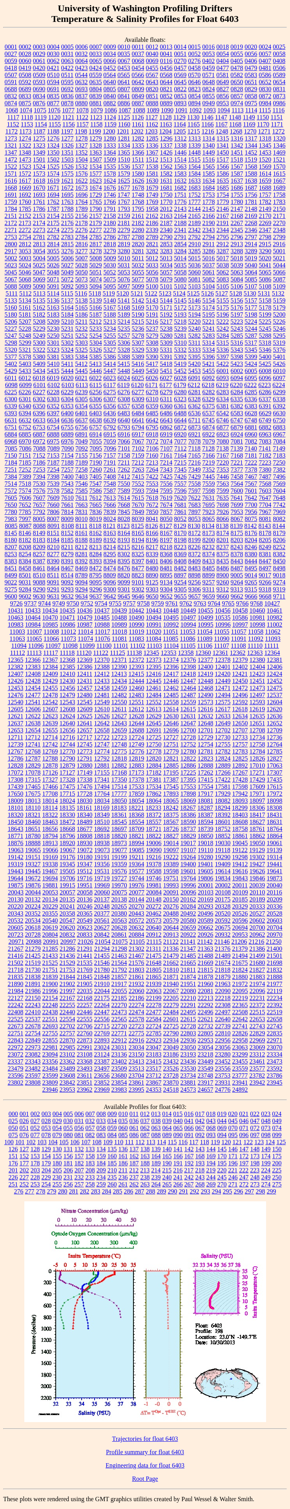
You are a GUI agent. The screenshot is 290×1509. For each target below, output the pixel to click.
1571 (11, 173)
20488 (171, 913)
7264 (152, 469)
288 (150, 1191)
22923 (154, 1040)
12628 (136, 716)
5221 (208, 321)
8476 (124, 568)
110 (118, 1142)
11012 (68, 631)
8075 (251, 519)
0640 (110, 82)
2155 (67, 216)
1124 (110, 117)
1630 (152, 180)
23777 (240, 1075)
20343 (16, 913)
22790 (171, 1033)
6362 (194, 406)
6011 (11, 378)
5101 (166, 286)
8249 (265, 547)
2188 (180, 223)
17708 (50, 793)
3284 (180, 251)
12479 (67, 695)
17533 (136, 786)
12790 (67, 758)
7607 (39, 497)
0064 (81, 61)
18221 (136, 807)
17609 (257, 786)
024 (276, 1114)
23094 (50, 1054)
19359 (119, 864)
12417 (171, 674)
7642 (250, 497)
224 (265, 1170)
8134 (208, 526)
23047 (154, 1047)
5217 (166, 321)
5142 (138, 300)
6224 (278, 385)
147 (244, 1149)
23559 (240, 1068)
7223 (265, 462)
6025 (137, 378)
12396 (171, 666)
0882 (110, 103)
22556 (102, 1019)
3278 (95, 251)
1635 (223, 180)
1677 (124, 187)
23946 (50, 1089)
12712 (32, 737)
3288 (237, 251)
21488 (205, 955)
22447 (102, 1012)
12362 (238, 652)
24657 (205, 1089)
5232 (81, 328)
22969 (257, 1040)
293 (205, 1191)
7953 (237, 511)
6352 (53, 406)
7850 (152, 511)
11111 (271, 645)
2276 (81, 230)
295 (227, 1191)
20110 (257, 892)
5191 (152, 314)
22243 (33, 1005)
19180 (85, 857)
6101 (39, 385)
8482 (180, 568)
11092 (255, 638)
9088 (39, 582)
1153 (27, 124)
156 (68, 1156)
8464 (53, 568)
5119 (108, 293)
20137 (102, 899)
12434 (119, 681)
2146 (223, 209)
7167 (223, 455)
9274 (279, 582)
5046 (25, 272)
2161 (138, 216)
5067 (11, 279)
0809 (138, 89)
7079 (208, 441)
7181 (251, 455)
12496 (240, 695)
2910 (194, 244)
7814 (67, 511)
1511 (138, 159)
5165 (81, 307)
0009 (110, 46)
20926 (205, 934)
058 (101, 1128)
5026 (53, 265)
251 (13, 1184)
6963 (265, 434)
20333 (257, 906)
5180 (11, 314)
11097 (52, 645)
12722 (101, 737)
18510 (102, 822)
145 (222, 1149)
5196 (223, 314)
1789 (81, 209)
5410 (53, 364)
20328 (223, 906)
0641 (124, 82)
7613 (109, 497)
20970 (275, 934)
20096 (188, 892)
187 (134, 1163)
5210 (67, 321)
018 (210, 1114)
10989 (119, 624)
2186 (152, 223)
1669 (25, 187)
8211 (67, 547)
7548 (110, 483)
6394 (25, 413)
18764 (275, 829)
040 (178, 1121)
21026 (85, 941)
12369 (85, 659)
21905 (85, 984)
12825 (240, 758)
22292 (205, 1005)
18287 (205, 807)
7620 (180, 497)
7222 (250, 462)
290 (172, 1191)
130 (57, 1149)
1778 (208, 201)
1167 (221, 124)
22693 (50, 1026)
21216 (256, 941)
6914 (95, 434)
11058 (255, 631)
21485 (188, 955)
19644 (16, 878)
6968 (11, 441)
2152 (25, 216)
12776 (136, 751)
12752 (188, 744)
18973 (119, 843)
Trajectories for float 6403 (145, 1438)
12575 (223, 702)
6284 (237, 392)
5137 (67, 300)
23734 (188, 1075)
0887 (138, 103)
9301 (124, 589)
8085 (11, 526)
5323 (53, 349)
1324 (53, 145)
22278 (154, 1005)
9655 (180, 596)
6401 (81, 413)
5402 (11, 364)
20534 (33, 920)
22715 (102, 1026)
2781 (39, 237)
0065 (95, 61)
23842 (67, 1082)
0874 (11, 103)
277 (30, 1191)
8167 (166, 533)
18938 (102, 843)
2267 (237, 223)
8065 (208, 519)
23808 (33, 1082)
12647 (188, 723)
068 (211, 1128)
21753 (67, 969)
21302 (136, 948)
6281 (194, 392)
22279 (171, 1005)
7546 (81, 483)
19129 (257, 850)
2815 (67, 244)
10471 (67, 617)
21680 (257, 962)
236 (123, 1177)
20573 (154, 920)
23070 (275, 1047)
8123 (123, 526)
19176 (67, 857)
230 (57, 1177)
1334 (124, 145)
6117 (110, 385)
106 (75, 1142)
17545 (171, 786)
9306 (194, 589)
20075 (119, 892)
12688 (136, 730)
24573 (188, 1089)
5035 (180, 265)
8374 (208, 554)
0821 (166, 89)
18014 (50, 800)
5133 (11, 300)
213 (145, 1170)
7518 (25, 483)
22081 (205, 991)
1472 (11, 159)
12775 (119, 751)
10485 (102, 617)
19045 (240, 843)
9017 (265, 575)
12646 (171, 723)
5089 (25, 286)
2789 (152, 237)
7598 (208, 490)
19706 (67, 878)
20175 (223, 899)
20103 (205, 892)
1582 (166, 173)
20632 (136, 927)
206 (68, 1170)
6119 (123, 385)
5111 (11, 293)
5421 (208, 364)
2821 (152, 244)
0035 (124, 53)
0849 (138, 96)
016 (188, 1114)
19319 (16, 864)
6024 (123, 378)
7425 (166, 476)
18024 (67, 800)
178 (35, 1163)
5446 (95, 371)
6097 (279, 378)
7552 (138, 483)
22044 (102, 991)
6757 (95, 427)
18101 (16, 807)
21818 (222, 969)
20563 (119, 920)
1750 (166, 194)
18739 (205, 829)
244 (211, 1177)
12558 (171, 702)
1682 (180, 187)
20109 (240, 892)
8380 (251, 554)
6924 (237, 434)
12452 (275, 681)
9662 (237, 596)
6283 (223, 392)
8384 (25, 561)
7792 (39, 511)
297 (249, 1191)
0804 (95, 89)
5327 (110, 349)
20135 (67, 899)
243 (200, 1177)
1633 (194, 180)
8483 (194, 568)
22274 (136, 1005)
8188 (81, 540)
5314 (208, 342)
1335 (138, 145)
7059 (110, 441)
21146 (222, 941)
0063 (67, 61)
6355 (95, 406)
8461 (39, 568)
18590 (188, 822)
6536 (194, 413)
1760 (25, 201)
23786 (274, 1075)
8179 (279, 533)
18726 (171, 829)
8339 (152, 554)
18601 (223, 822)
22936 (188, 1040)
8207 (11, 547)
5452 (180, 371)
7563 (223, 483)
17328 (67, 779)
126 (13, 1149)
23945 (275, 1082)
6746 (222, 420)
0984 (265, 103)
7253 (39, 469)
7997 (25, 519)
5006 (67, 258)
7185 (25, 462)
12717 (84, 737)
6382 (237, 406)
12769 (50, 751)
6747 (236, 420)
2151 (11, 216)
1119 (41, 117)
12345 (151, 652)
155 (57, 1156)
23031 (119, 1047)
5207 (25, 321)
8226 (194, 547)
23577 (257, 1068)
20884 (136, 934)
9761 (172, 603)
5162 (39, 307)
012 (145, 1114)
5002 (11, 258)
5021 (279, 258)
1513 (166, 159)
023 (265, 1114)
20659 (188, 927)
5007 (81, 258)
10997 (240, 624)
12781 (205, 751)
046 (244, 1121)
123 (259, 1142)
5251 (67, 335)
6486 (166, 413)
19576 (119, 871)
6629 (265, 413)
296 (238, 1191)
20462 (154, 913)
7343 (166, 469)
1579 (124, 173)
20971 (16, 941)
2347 (265, 230)
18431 (275, 814)
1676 (110, 187)
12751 (171, 744)
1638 (251, 180)
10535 (223, 617)
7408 (110, 476)
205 (57, 1170)
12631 (188, 716)
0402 (208, 61)
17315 (33, 779)
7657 (39, 504)
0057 (265, 53)
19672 (33, 878)
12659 (119, 730)
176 (13, 1163)
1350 (53, 152)
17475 (67, 786)
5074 (95, 279)
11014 (85, 631)
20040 (274, 885)
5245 (265, 328)
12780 (188, 751)
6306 (95, 399)
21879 (223, 977)
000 (13, 1114)
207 (79, 1170)
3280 (124, 251)
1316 (237, 138)
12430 (67, 681)
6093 (222, 378)
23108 (85, 1054)
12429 (50, 681)
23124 (102, 1054)
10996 (223, 624)
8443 (237, 561)
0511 (67, 75)
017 (199, 1114)
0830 (265, 89)
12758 (257, 744)
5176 (237, 307)
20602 (257, 920)
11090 (221, 638)
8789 (81, 575)
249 (266, 1177)
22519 (275, 1012)
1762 (53, 201)
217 (188, 1170)
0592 (25, 82)
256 (68, 1184)
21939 (154, 984)
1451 (237, 152)
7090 (67, 448)
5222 (222, 321)
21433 (50, 955)
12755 (223, 744)
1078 (82, 110)
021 (243, 1114)
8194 (138, 540)
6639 (110, 420)
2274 (53, 230)
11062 (272, 631)
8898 (194, 575)
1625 (124, 180)
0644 (166, 82)
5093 (81, 286)
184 (101, 1163)
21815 (205, 969)
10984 (33, 624)
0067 (124, 61)
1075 (40, 110)
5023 (11, 265)
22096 (257, 991)
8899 (208, 575)
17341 (102, 779)
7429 (194, 476)
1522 (11, 166)
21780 (102, 969)
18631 (275, 822)
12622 (33, 716)
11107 (221, 645)
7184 (11, 462)
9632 (67, 596)
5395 (194, 356)
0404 (222, 61)
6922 (208, 434)
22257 (85, 1005)
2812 (25, 244)
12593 (257, 702)
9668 (265, 596)
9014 (250, 575)
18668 (67, 829)
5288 (265, 335)
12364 (272, 652)
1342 (237, 145)
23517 (154, 1068)
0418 (11, 68)
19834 (223, 878)
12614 (171, 709)
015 (177, 1114)
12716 (67, 737)
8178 (265, 533)
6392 (279, 406)
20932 (223, 934)
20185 (240, 899)
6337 (265, 399)
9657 (194, 596)
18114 (50, 807)
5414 (109, 364)
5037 (208, 265)
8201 (223, 540)
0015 (194, 46)
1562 (166, 166)
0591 (11, 82)
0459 (208, 68)
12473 (257, 688)
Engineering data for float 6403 (145, 1465)
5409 (39, 364)
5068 (25, 279)
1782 (265, 201)
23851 (85, 1082)
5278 (138, 335)
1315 (223, 138)
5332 (180, 349)
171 (233, 1156)
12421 (240, 674)
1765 (95, 201)
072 (255, 1128)
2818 (110, 244)
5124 (179, 293)
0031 (67, 53)
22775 (136, 1033)
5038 (223, 265)
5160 (11, 307)
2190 (208, 223)
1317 (251, 138)
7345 (180, 469)
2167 (223, 216)
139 (156, 1149)
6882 (265, 427)
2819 (124, 244)
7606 (25, 497)
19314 (274, 857)
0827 (223, 89)
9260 (223, 582)
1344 (251, 145)
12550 (119, 702)
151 (13, 1156)
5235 (124, 328)
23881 (188, 1082)
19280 (205, 857)
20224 (33, 906)
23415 (154, 1061)
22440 (67, 1012)
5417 (152, 364)
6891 (81, 434)
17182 (154, 772)
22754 (33, 1033)
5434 (39, 371)
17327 (50, 779)
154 (46, 1156)
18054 (136, 800)
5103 (194, 286)
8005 (39, 519)
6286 (265, 392)
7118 (194, 448)
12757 (240, 744)
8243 (236, 547)
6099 (25, 385)
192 (189, 1163)
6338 (279, 399)
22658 (275, 1019)
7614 (123, 497)
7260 (95, 469)
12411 (84, 674)
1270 (250, 131)
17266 (223, 772)
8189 (95, 540)
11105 (188, 645)
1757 (265, 194)
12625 (85, 716)
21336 (171, 948)
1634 (208, 180)
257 (79, 1184)
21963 (223, 984)
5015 (194, 258)
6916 (124, 434)
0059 (11, 61)
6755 (67, 427)
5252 (81, 335)
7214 (166, 462)
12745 (85, 744)
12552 (154, 702)
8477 (138, 568)
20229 (50, 906)
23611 (84, 1075)
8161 (81, 533)
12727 (171, 737)
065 (178, 1128)
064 (167, 1128)
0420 (39, 68)
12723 (119, 737)
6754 (53, 427)
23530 (188, 1068)
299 (271, 1191)
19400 (188, 864)
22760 (85, 1033)
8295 (110, 554)
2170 (265, 216)
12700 (188, 730)
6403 (95, 413)
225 (276, 1170)
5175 (223, 307)
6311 (166, 399)
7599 (223, 490)
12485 (171, 695)
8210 (53, 547)
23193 (188, 1054)
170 (222, 1156)
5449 (138, 371)
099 (277, 1135)
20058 (85, 892)
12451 (257, 681)
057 (90, 1128)
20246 (85, 906)
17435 (275, 779)
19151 (33, 857)
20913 (171, 934)
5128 (236, 293)
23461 (257, 1061)
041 (189, 1121)
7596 (180, 490)
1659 (265, 180)
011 (134, 1114)
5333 (194, 349)
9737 (30, 603)
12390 (119, 666)
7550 (124, 483)
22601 (171, 1019)
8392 (81, 561)
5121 (137, 293)
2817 (95, 244)
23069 (257, 1047)
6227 (39, 392)
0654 (279, 82)
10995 (205, 624)
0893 (180, 103)
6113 (82, 385)
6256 (95, 392)
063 (156, 1128)
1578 (110, 173)
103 (42, 1142)
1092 (195, 110)
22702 (67, 1026)
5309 (166, 342)
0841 (124, 96)
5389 (138, 356)
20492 (188, 913)
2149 (265, 209)
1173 (25, 131)
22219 (240, 998)
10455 (205, 610)
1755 (237, 194)
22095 (240, 991)
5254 (95, 335)
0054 (223, 53)
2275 (67, 230)
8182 (25, 540)
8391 (67, 561)
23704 (136, 1075)
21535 (85, 962)
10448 (171, 610)
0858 (251, 96)
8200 (208, 540)
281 (73, 1191)
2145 (208, 209)
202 (24, 1170)
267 (189, 1184)
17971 (257, 793)
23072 (16, 1054)
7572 (11, 490)
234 (101, 1177)
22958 (240, 1040)
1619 (53, 180)
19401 (205, 864)
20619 (50, 927)
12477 (33, 695)
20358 (67, 913)
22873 (85, 1040)
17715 (67, 793)
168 (200, 1156)
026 (24, 1121)
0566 (137, 75)
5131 (264, 293)
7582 (67, 490)
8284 (95, 554)
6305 (81, 399)
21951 (188, 984)
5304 (95, 342)
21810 (171, 969)
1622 (81, 180)
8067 (237, 519)
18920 (67, 843)
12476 (16, 695)
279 (52, 1191)
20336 (275, 906)
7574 (25, 490)
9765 (228, 603)
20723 (16, 934)
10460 (257, 610)
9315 (250, 589)
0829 (251, 89)
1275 (39, 138)
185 (112, 1163)
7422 (152, 476)
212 (134, 1170)
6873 (194, 427)
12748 (119, 744)
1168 (235, 124)
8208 (25, 547)
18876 (16, 843)
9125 (152, 582)
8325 (138, 554)
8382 (279, 554)
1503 (67, 159)
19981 (154, 885)
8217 (152, 547)
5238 (166, 328)
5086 (265, 279)
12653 (16, 730)
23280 (223, 1054)
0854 (194, 96)
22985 (67, 1047)
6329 (208, 399)
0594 (53, 82)
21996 (50, 991)
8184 (53, 540)
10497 (188, 617)
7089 (53, 448)
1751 (180, 194)
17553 (188, 786)
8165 (138, 533)
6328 (194, 399)
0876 (39, 103)
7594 (152, 490)
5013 (166, 258)
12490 (205, 695)
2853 (166, 244)
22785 (154, 1033)
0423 (81, 68)
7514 (11, 483)
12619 (257, 709)
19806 (205, 878)
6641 (138, 420)
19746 (154, 878)
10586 (240, 617)
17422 (223, 779)
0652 (265, 82)
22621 (205, 1019)
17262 (205, 772)
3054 (39, 251)
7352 (208, 469)
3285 (194, 251)
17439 (16, 786)
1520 (265, 159)
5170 (152, 307)
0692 (67, 89)
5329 (138, 349)
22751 (16, 1033)
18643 (16, 829)
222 (243, 1170)
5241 (208, 328)
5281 (180, 335)
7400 (67, 476)
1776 (180, 201)
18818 (102, 836)
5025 (39, 265)
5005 (53, 258)
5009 (110, 258)
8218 (166, 547)
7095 (95, 448)
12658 (102, 730)
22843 (16, 1040)
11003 (17, 631)
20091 (171, 892)
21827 (257, 969)
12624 (67, 716)
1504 (81, 159)
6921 (194, 434)
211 (123, 1170)
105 (64, 1142)
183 (90, 1163)
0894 (194, 103)
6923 (223, 434)
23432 (171, 1061)
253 (35, 1184)
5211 (81, 321)
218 (199, 1170)
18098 (275, 800)
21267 (16, 948)
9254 (180, 582)
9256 (194, 582)
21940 (171, 984)
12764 (275, 744)
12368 (67, 659)
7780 (11, 511)
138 (145, 1149)
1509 (110, 159)
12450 (240, 681)
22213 (205, 998)
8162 (95, 533)
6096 (265, 378)
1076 (54, 110)
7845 (124, 511)
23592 (275, 1068)
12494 (223, 695)
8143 (265, 526)
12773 (85, 751)
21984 (16, 991)
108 (97, 1142)
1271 (264, 131)
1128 (165, 117)
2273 (39, 230)
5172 (180, 307)
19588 (154, 871)
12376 (188, 659)
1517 (222, 159)
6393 (11, 413)
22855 (50, 1040)
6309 (138, 399)
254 (46, 1184)
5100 (152, 286)
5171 (166, 307)
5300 (39, 342)
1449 (208, 152)
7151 (25, 455)
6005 (251, 371)
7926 (223, 511)
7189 (81, 462)
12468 (205, 688)
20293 (205, 906)
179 (46, 1163)
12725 (153, 737)
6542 (223, 413)
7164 (180, 455)
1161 (138, 124)
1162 (152, 124)
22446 (85, 1012)
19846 (257, 878)
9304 (166, 589)
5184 (67, 314)
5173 (194, 307)
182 (79, 1163)
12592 (240, 702)
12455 (50, 688)
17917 (205, 793)
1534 (95, 166)
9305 (180, 589)
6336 (250, 399)
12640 (67, 723)
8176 (251, 533)
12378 (223, 659)
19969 (102, 885)
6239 (81, 392)
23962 (85, 1089)
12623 (50, 716)
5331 (166, 349)
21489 (223, 955)
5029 (95, 265)
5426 (279, 364)
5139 (95, 300)
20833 (85, 934)
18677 (85, 829)
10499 (205, 617)
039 (167, 1121)
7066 (124, 441)
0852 (166, 96)
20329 (240, 906)
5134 (25, 300)
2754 (25, 237)
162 (134, 1156)
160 (112, 1156)
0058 (279, 53)
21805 (154, 969)
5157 (251, 300)
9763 (200, 603)
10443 (154, 610)
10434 (50, 610)
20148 (154, 899)
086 (134, 1135)
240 (167, 1177)
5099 (138, 286)
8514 (67, 575)
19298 (240, 857)
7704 (265, 504)
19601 (188, 871)
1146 (207, 117)
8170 (180, 533)
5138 (81, 300)
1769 (152, 201)
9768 (256, 603)
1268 (236, 131)
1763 (67, 201)
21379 (240, 948)
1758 (279, 194)
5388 (124, 356)
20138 (119, 899)
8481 (166, 568)
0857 (237, 96)
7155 (81, 455)
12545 (85, 702)
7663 (81, 504)
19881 (50, 885)
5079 (166, 279)
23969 (102, 1089)
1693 (39, 194)
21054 (103, 941)
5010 (124, 258)
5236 (138, 328)
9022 (11, 582)
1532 (81, 166)
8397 (138, 561)
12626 (102, 716)
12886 (188, 765)
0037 (138, 53)
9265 (251, 582)
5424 (250, 364)
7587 (110, 490)
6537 (208, 413)
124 (270, 1142)
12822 (188, 758)
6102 (53, 385)
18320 (16, 814)
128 (35, 1149)
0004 (53, 46)
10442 (136, 610)
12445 (154, 681)
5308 (152, 342)
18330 (67, 814)
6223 (264, 385)
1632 (180, 180)
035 (123, 1121)
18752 (223, 829)
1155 (55, 124)
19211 (136, 857)
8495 (251, 568)
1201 (123, 131)
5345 (251, 349)
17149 (85, 772)
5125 (193, 293)
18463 (50, 822)
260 (112, 1184)
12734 (257, 737)
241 (178, 1177)
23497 (102, 1068)
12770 (67, 751)
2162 (152, 216)
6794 (138, 427)
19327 (33, 864)
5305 (110, 342)
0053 (208, 53)
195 (222, 1163)
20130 (16, 899)
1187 (39, 131)
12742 (50, 744)
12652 (275, 723)
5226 (279, 321)
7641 (236, 497)
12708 (257, 730)
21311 (153, 948)
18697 (119, 829)
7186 (39, 462)
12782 (223, 751)
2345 (237, 230)
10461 (275, 610)
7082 (251, 441)
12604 (275, 702)
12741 (33, 744)
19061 (275, 843)
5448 (124, 371)
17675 (33, 793)
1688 (265, 187)
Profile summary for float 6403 (145, 1452)
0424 (95, 68)
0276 (194, 61)
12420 (222, 674)
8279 (67, 554)
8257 (39, 554)
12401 (223, 666)
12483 (136, 695)
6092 (208, 378)
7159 (138, 455)
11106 (204, 645)
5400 (265, 356)
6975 (53, 441)
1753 (208, 194)
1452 (251, 152)
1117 (13, 117)
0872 (265, 96)
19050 (257, 843)
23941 (240, 1082)
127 (24, 1149)
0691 (53, 89)
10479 (85, 617)
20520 (223, 913)
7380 (265, 469)
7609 (53, 497)
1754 (223, 194)
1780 (237, 201)
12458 (102, 688)
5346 (265, 349)
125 (281, 1142)
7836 (95, 511)
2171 (279, 216)
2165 (194, 216)
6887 (39, 434)
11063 (17, 638)
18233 (153, 807)
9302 (138, 589)
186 (123, 1163)
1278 (81, 138)
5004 (39, 258)
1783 (279, 201)
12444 (136, 681)
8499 (11, 575)
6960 (251, 434)
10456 (223, 610)
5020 (265, 258)
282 (84, 1191)
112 (139, 1142)
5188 (110, 314)
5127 (221, 293)
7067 (138, 441)
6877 (223, 427)
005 (68, 1114)
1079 (96, 110)
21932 (136, 984)
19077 (119, 850)
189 (156, 1163)
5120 (123, 293)
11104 (171, 645)
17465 (33, 786)
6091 (194, 378)
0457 (180, 68)
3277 (81, 251)
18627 (257, 822)
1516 (208, 159)
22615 (188, 1019)
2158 (110, 216)
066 (189, 1128)
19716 (85, 878)
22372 (257, 1005)
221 (232, 1170)
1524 (39, 166)
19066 (50, 850)
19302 (257, 857)
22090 (223, 991)
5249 (39, 335)
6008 (265, 371)
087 (145, 1135)
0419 (25, 68)
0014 (180, 46)
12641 (85, 723)
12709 (275, 730)
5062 (223, 272)
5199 (265, 314)
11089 (204, 638)
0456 (166, 68)
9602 (25, 596)
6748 (250, 420)
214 (156, 1170)
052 (35, 1128)
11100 (103, 645)
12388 (102, 666)
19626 (257, 871)
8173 (208, 533)
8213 (95, 547)
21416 (16, 955)
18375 (171, 814)
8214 (109, 547)
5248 (25, 335)
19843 (240, 878)
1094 (223, 110)
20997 (68, 941)
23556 (223, 1068)
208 (90, 1170)
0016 (208, 46)
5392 (180, 356)
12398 (188, 666)
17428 (240, 779)
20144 (136, 899)
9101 (138, 582)
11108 (238, 645)
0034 (110, 53)
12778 (154, 751)
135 (112, 1149)
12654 (33, 730)
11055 (221, 631)
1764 (81, 201)
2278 (110, 230)
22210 (188, 998)
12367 (50, 659)
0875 (25, 103)
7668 (124, 504)
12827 (275, 758)
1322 (25, 145)
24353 (154, 1089)
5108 (265, 286)
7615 (137, 497)
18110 (32, 807)
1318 (265, 138)
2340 (166, 230)
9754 (101, 603)
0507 (11, 75)
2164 (180, 216)
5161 (25, 307)
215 (166, 1170)
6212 (194, 385)
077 (35, 1135)
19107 (188, 850)
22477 (154, 1012)
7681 (180, 504)
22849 (33, 1040)
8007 (53, 519)
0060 (25, 61)
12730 (222, 737)
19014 (171, 843)
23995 (136, 1089)
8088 (39, 526)
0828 (237, 89)
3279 (110, 251)
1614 (265, 173)
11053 (187, 631)
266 (178, 1184)
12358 (186, 652)
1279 (95, 138)
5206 (11, 321)
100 (9, 1142)
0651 (251, 82)
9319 (279, 589)
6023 (109, 378)
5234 (110, 328)
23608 (67, 1075)
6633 (39, 420)
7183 (279, 455)
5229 (39, 328)
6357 (124, 406)
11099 (87, 645)
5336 (223, 349)
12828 (16, 765)
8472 (95, 568)
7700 (251, 504)
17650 (16, 793)
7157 (110, 455)
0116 (166, 61)
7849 (138, 511)
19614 (223, 871)
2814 (53, 244)
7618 (152, 497)
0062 (53, 61)
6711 (194, 420)
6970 (25, 441)
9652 (166, 596)
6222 (250, 385)
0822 (180, 89)
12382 (16, 666)
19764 (188, 878)
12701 (205, 730)
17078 (33, 772)
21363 (205, 948)
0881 (95, 103)
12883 (136, 765)
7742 (279, 504)
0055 (237, 53)
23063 (240, 1047)
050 (13, 1128)
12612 (136, 709)
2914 (250, 244)
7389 (25, 476)
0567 (152, 75)
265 (167, 1184)
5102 (180, 286)
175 (277, 1156)
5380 (39, 356)
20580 (188, 920)
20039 (257, 885)
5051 (95, 272)
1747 (124, 194)
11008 (51, 631)
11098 (70, 645)
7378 (251, 469)
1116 (278, 110)
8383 (11, 561)
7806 (53, 511)
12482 (119, 695)
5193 (180, 314)
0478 (237, 68)
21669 (205, 962)
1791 (110, 209)
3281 (138, 251)
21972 (240, 984)
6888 (53, 434)
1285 (152, 138)
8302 (124, 554)
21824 (240, 969)
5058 (180, 272)
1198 (81, 131)
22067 (171, 991)
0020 (250, 46)
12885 (171, 765)
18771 (16, 836)
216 (177, 1170)
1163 (166, 124)
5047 (39, 272)
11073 (68, 638)
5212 (95, 321)
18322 (50, 814)
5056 (152, 272)
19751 (171, 878)
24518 (171, 1089)
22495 (188, 1012)
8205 (265, 540)
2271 (11, 230)
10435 (67, 610)
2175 (53, 223)
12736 (274, 737)
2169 (251, 216)
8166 (152, 533)
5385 (95, 356)
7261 (110, 469)
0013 (166, 46)
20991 (51, 941)
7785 (25, 511)
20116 (274, 892)
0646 (194, 82)
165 (167, 1156)
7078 (194, 441)
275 (277, 1184)
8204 (251, 540)
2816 (81, 244)
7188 (67, 462)
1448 (194, 152)
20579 (171, 920)
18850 (205, 836)
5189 (124, 314)
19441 (275, 864)
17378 (136, 779)
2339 (152, 230)
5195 (208, 314)
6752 (25, 427)
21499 (257, 955)
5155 (223, 300)
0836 (67, 96)
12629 (154, 716)
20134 (50, 899)
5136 (53, 300)
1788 (67, 209)
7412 (124, 476)
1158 (96, 124)
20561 (102, 920)
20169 (205, 899)
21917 (119, 984)
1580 (138, 173)
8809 (109, 575)
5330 (152, 349)
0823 (194, 89)
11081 (119, 638)
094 (222, 1135)
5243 (237, 328)
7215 (180, 462)
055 (68, 1128)
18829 (188, 836)
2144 (194, 209)
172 (244, 1156)
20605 (16, 927)
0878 (67, 103)
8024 (110, 519)
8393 (95, 561)
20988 (34, 941)
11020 (153, 631)
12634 (240, 716)
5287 (251, 335)
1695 (67, 194)
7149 (279, 448)
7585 (81, 490)
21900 (50, 984)
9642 (110, 596)
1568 (251, 166)
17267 (240, 772)
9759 (157, 603)
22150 (33, 998)
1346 (279, 145)
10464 (33, 617)
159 (101, 1156)
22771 (119, 1033)
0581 (222, 75)
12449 (223, 681)
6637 (81, 420)
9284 (25, 589)
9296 (95, 589)
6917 (138, 434)
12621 (16, 716)
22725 (171, 1026)
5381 (53, 356)
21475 (154, 955)
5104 (208, 286)
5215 (137, 321)
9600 (11, 596)
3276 (67, 251)
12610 (102, 709)
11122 (100, 652)
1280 (110, 138)
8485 (208, 568)
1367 (152, 152)
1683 (194, 187)
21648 (154, 962)
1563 (180, 166)
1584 (194, 173)
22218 (223, 998)
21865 (154, 977)
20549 (85, 920)
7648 (279, 497)
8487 (237, 568)
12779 (171, 751)
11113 (34, 652)
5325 (81, 349)
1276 (53, 138)
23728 (171, 1075)
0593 (39, 82)
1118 (27, 117)
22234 (275, 998)
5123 (165, 293)
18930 (85, 843)
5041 (265, 265)
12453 (16, 688)
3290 (265, 251)
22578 (136, 1019)
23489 (67, 1068)
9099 (124, 582)
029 (57, 1121)
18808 (85, 836)
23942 (257, 1082)
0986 (279, 103)
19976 (136, 885)
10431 (16, 610)
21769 (85, 969)
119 (215, 1142)
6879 (237, 427)
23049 (171, 1047)
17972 (275, 793)
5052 (110, 272)
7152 (39, 455)
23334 (275, 1054)
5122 (151, 293)
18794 (50, 836)
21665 (188, 962)
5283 (208, 335)
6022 (95, 378)
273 (255, 1184)
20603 (275, 920)
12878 (50, 765)
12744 (67, 744)
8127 (166, 526)
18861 (240, 836)
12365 (16, 659)
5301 (53, 342)
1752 (194, 194)
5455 (208, 371)
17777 (119, 793)
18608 (240, 822)
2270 (279, 223)
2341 (180, 230)
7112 (180, 448)
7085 (11, 448)
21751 (50, 969)
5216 (152, 321)
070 (233, 1128)
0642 (138, 82)
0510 (53, 75)
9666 (251, 596)
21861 (136, 977)
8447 (265, 561)
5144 (166, 300)
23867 (154, 1082)
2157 (95, 216)
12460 (136, 688)
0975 (251, 103)
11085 (170, 638)
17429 (257, 779)
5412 (81, 364)
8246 (250, 547)
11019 (136, 631)
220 (221, 1170)
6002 (237, 371)
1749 (152, 194)
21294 (102, 948)
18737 (188, 829)
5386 (110, 356)
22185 (119, 998)
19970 (119, 885)
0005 (67, 46)
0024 (265, 46)
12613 (153, 709)
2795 (223, 237)
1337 (166, 145)
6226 (25, 392)
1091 (181, 110)
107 (86, 1142)
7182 (265, 455)
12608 (67, 709)
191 (178, 1163)
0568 (166, 75)
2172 (11, 223)
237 (134, 1177)
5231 (67, 328)
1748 (138, 194)
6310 (152, 399)
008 (101, 1114)
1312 (180, 138)
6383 (251, 406)
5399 (251, 356)
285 (117, 1191)
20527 (257, 913)
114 (161, 1142)
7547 (95, 483)
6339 (11, 406)
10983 (16, 624)
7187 (53, 462)
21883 (257, 977)
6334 (222, 399)
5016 (208, 258)
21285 (50, 948)
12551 (136, 702)
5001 (279, 251)
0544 (81, 75)
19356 (102, 864)
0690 (39, 89)
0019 (236, 46)
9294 (81, 589)
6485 (152, 413)
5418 (166, 364)
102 (31, 1142)
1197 (67, 131)
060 (123, 1128)
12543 (67, 702)
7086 (25, 448)
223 (254, 1170)
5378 (25, 356)
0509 (39, 75)
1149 (249, 117)
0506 (279, 68)
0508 (25, 75)
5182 (39, 314)
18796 (67, 836)
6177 (165, 385)
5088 (11, 286)
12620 (274, 709)
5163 (53, 307)
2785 (95, 237)
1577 (95, 173)
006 (79, 1114)
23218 (205, 1054)
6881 (251, 427)
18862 (257, 836)
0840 (110, 96)
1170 (263, 124)
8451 (11, 568)
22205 (171, 998)
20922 (188, 934)
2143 (180, 209)
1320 (279, 138)
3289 (251, 251)
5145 (180, 300)
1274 (25, 138)
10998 (257, 624)
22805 (205, 1033)
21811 (188, 969)
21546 (102, 962)
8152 (67, 533)
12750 (154, 744)
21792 (119, 969)
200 (277, 1163)
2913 (236, 244)
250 (277, 1177)
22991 (85, 1047)
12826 (257, 758)
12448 (205, 681)
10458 (240, 610)
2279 (124, 230)
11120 (83, 652)
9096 (110, 582)
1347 (11, 152)
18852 (223, 836)
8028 (124, 519)
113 (150, 1142)
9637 (95, 596)
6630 (279, 413)
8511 (53, 575)
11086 (187, 638)
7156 (95, 455)
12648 (205, 723)
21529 (67, 962)
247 (244, 1177)
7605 (11, 497)
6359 (152, 406)
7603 (265, 490)
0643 (152, 82)
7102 (138, 448)
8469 (81, 568)
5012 (152, 258)
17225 (188, 772)
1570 (279, 166)
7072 (152, 441)
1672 (67, 187)
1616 (11, 180)
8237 (222, 547)
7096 (110, 448)
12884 (154, 765)
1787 (53, 209)
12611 (119, 709)
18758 (240, 829)
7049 (81, 441)
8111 (81, 526)
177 (24, 1163)
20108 (223, 892)
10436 (85, 610)
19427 (257, 864)
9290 (39, 589)
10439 (119, 610)
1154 (41, 124)
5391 (166, 356)
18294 (222, 807)
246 (233, 1177)
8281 (81, 554)
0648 (208, 82)
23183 (154, 1054)
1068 (11, 110)
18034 (102, 800)
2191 (223, 223)
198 (255, 1163)
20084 (154, 892)
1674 (95, 187)
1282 (138, 138)
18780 (33, 836)
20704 (275, 927)
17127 (67, 772)
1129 (179, 117)
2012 (166, 209)
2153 (39, 216)
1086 (110, 110)
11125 (117, 652)
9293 (67, 589)
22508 (240, 1012)
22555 (85, 1019)
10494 (154, 617)
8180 (11, 540)
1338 (180, 145)
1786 (39, 209)
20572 (136, 920)
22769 (102, 1033)
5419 (180, 364)
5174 (208, 307)
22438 (50, 1012)
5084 (237, 279)
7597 (194, 490)
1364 (110, 152)
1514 (180, 159)
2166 (208, 216)
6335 (236, 399)
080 (68, 1135)
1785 (25, 209)
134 (101, 1149)
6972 (39, 441)
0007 (95, 46)
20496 (205, 913)
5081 (194, 279)
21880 (240, 977)
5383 (67, 356)
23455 (240, 1061)
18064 (154, 800)
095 (233, 1135)
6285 (251, 392)
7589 (124, 490)
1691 (11, 194)
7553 (152, 483)
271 (233, 1184)
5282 (194, 335)
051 (24, 1128)
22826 (240, 1033)
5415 (123, 364)
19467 (50, 871)
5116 (81, 293)
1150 (263, 117)
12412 (101, 674)
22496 (205, 1012)
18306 (257, 807)
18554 (136, 822)
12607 (50, 709)
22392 (275, 1005)
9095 (95, 582)
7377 (237, 469)
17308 (16, 779)
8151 (53, 533)
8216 (137, 547)
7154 (67, 455)
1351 (67, 152)
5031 (124, 265)
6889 (67, 434)
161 (123, 1156)
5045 (11, 272)
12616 (205, 709)
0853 (180, 96)
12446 (171, 681)
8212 (81, 547)
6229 (67, 392)
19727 (119, 878)
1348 (25, 152)
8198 (180, 540)
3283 (166, 251)
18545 (119, 822)
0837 (81, 96)
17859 (136, 793)
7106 (152, 448)
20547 (67, 920)
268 (200, 1184)
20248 (102, 906)
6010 (279, 371)
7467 (251, 476)
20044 (33, 892)
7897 (194, 511)
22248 (50, 1005)
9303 (152, 589)
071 (244, 1128)
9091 (53, 582)
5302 (67, 342)
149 (266, 1149)
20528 (275, 913)
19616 (240, 871)
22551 (50, 1019)
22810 (223, 1033)
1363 (95, 152)
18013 (33, 800)
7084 (279, 441)
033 (101, 1121)
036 (134, 1121)
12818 (119, 758)
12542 (50, 702)
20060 (102, 892)
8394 (110, 561)
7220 (222, 462)
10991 (154, 624)
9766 (242, 603)
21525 (50, 962)
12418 (188, 674)
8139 (236, 526)
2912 (222, 244)
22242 (16, 1005)
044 (222, 1121)
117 (193, 1142)
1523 (25, 166)
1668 (11, 187)
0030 (53, 53)
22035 (85, 991)
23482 (33, 1068)
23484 (50, 1068)
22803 (188, 1033)
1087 (125, 110)
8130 (194, 526)
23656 (101, 1075)
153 (35, 1156)
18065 (171, 800)
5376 (279, 349)
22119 (274, 991)
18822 (154, 836)
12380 (257, 659)
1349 (39, 152)
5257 (124, 335)
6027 (166, 378)
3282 (152, 251)
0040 (152, 53)
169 (211, 1156)
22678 (33, 1026)
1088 (139, 110)
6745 (208, 420)
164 (156, 1156)
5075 (110, 279)
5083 (223, 279)
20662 (205, 927)
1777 (194, 201)
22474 (136, 1012)
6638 (95, 420)
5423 (236, 364)
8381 (265, 554)
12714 (50, 737)
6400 (67, 413)
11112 (17, 652)
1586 (223, 173)
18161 (84, 807)
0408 (279, 61)
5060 (194, 272)
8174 (223, 533)
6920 (180, 434)
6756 (81, 427)
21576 (136, 962)
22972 (16, 1047)
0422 (67, 68)
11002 (274, 624)
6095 (250, 378)
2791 (180, 237)
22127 (16, 998)
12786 (16, 758)
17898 (188, 793)
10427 (272, 603)
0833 (25, 96)
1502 (53, 159)
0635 (95, 82)
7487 (265, 476)
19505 (67, 871)
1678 (138, 187)
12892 (240, 765)
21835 (16, 977)
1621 (67, 180)
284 (106, 1191)
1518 (236, 159)
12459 (119, 688)
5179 (279, 307)
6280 (180, 392)
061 (134, 1128)
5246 (279, 328)
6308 (124, 399)
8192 (110, 540)
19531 (102, 871)
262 (134, 1184)
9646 (138, 596)
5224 (250, 321)
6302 (39, 399)
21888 (275, 977)
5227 (11, 328)
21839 (50, 977)
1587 (237, 173)
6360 (166, 406)
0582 (236, 75)
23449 (205, 1061)
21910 (102, 984)
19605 (205, 871)
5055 (138, 272)
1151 (276, 117)
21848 (102, 977)
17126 (50, 772)
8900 (222, 575)
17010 (257, 765)
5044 (279, 265)
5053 (124, 272)
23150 (136, 1054)
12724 (136, 737)
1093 (209, 110)
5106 (237, 286)
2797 (251, 237)
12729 (205, 737)
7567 (251, 483)
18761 (257, 829)
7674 (166, 504)
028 (46, 1121)
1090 (167, 110)
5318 (265, 342)
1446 (180, 152)
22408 (16, 1012)
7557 (180, 483)
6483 (124, 413)
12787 (33, 758)
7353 (223, 469)
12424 (274, 674)
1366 (138, 152)
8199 (194, 540)
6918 (152, 434)
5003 (25, 258)
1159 (110, 124)
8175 (237, 533)
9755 (115, 603)
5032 (138, 265)
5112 (25, 293)
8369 (180, 554)
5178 (265, 307)
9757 (129, 603)
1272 (278, 131)
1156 (68, 124)
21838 (33, 977)
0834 (39, 96)
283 (95, 1191)
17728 (85, 793)
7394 (39, 476)
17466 (50, 786)
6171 (151, 385)
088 (156, 1135)
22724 (154, 1026)
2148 (251, 209)
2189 (194, 223)
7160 (152, 455)
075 (13, 1135)
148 (255, 1149)
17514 (119, 786)
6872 (180, 427)
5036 (194, 265)
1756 (251, 194)
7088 (39, 448)
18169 (101, 807)
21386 (257, 948)
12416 (153, 674)
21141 (187, 941)
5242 (223, 328)
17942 (240, 793)
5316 (236, 342)
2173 (25, 223)
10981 (257, 617)
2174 (39, 223)
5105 (223, 286)
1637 (237, 180)
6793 (124, 427)
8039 (138, 519)
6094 (236, 378)
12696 (171, 730)
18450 (16, 822)
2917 (11, 251)
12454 (33, 688)
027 (35, 1121)
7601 (251, 490)
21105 (137, 941)
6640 (124, 420)
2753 (11, 237)
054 (57, 1128)
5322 (39, 349)
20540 (50, 920)
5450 (152, 371)
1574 (53, 173)
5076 (124, 279)
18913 (50, 843)
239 (156, 1177)
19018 (205, 843)
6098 (11, 385)
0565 (123, 75)
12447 (188, 681)
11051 (170, 631)
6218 (208, 385)
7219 (208, 462)
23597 (33, 1075)
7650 (11, 504)
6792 (110, 427)
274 (266, 1184)
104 (53, 1142)
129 (46, 1149)
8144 (279, 526)
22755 (50, 1033)
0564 (109, 75)
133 (90, 1149)
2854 (180, 244)
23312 (257, 1054)
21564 (119, 962)
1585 (208, 173)
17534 (154, 786)
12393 (136, 666)
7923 (208, 511)
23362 (67, 1061)
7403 (81, 476)
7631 (208, 497)
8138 (222, 526)
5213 (109, 321)
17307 (275, 772)
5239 (180, 328)
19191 (102, 857)
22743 (257, 1026)
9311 (208, 589)
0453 (124, 68)
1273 (11, 138)
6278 (152, 392)
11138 (134, 652)
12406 (275, 666)
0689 (25, 89)
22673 (16, 1026)
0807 (124, 89)
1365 (124, 152)
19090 (154, 850)
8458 (25, 568)
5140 (110, 300)
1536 (124, 166)
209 (101, 1170)
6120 (137, 385)
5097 (124, 286)
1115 (265, 110)
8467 (67, 568)
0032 (81, 53)
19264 (188, 857)
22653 (257, 1019)
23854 (119, 1082)
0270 (180, 61)
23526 (171, 1068)
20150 (171, 899)
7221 (236, 462)
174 (266, 1156)
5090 (39, 286)
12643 (119, 723)
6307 (110, 399)
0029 (39, 53)
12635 (257, 716)
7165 (194, 455)
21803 (136, 969)
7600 (237, 490)
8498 (279, 568)
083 (101, 1135)
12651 (257, 723)
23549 (205, 1068)
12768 (33, 751)
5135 (39, 300)
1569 (265, 166)
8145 (11, 533)
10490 (136, 617)
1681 (166, 187)
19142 (16, 857)
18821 (136, 836)
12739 (16, 744)
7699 (237, 504)
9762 (186, 603)
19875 (16, 885)
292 (194, 1191)
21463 (119, 955)
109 (108, 1142)
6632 (25, 420)
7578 (53, 490)
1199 (95, 131)
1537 (138, 166)
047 (255, 1121)
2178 (81, 223)
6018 (39, 378)
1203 (151, 131)
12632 (205, 716)
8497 (265, 568)
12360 (203, 652)
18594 (205, 822)
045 (233, 1121)
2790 (166, 237)
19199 (119, 857)
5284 (223, 335)
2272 (25, 230)
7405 (95, 476)
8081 (265, 519)
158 (90, 1156)
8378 (237, 554)
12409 (50, 674)
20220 (16, 906)
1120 (54, 117)
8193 (124, 540)
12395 (154, 666)
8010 (81, 519)
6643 (166, 420)
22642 (240, 1019)
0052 (194, 53)
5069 (39, 279)
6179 (179, 385)
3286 (208, 251)
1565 (208, 166)
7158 (124, 455)
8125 (137, 526)
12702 (223, 730)
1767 (124, 201)
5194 (194, 314)
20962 (257, 934)
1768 (138, 201)
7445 (208, 476)
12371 (119, 659)
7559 (208, 483)
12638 (33, 723)
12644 (136, 723)
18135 (67, 807)
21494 (240, 955)
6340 (25, 406)
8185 (67, 540)
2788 (138, 237)
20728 (33, 934)
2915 (265, 244)
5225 (265, 321)
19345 (67, 864)
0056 (251, 53)
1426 (166, 152)
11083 (136, 638)
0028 (25, 53)
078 (46, 1135)
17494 (102, 786)
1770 (166, 201)
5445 (81, 371)
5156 (237, 300)
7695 (208, 504)
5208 (39, 321)
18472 (67, 822)
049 (277, 1121)
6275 (110, 392)
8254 (25, 554)
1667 (279, 180)
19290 (222, 857)
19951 (85, 885)
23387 (102, 1061)
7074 (166, 441)
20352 (33, 913)
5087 (279, 279)
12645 (154, 723)
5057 (166, 272)
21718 (16, 969)
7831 (81, 511)
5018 (236, 258)
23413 (136, 1061)
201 (13, 1170)
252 (24, 1184)
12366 (33, 659)
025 (13, 1121)
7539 (53, 483)
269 (211, 1184)
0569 (180, 75)
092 (200, 1135)
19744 (136, 878)
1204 (165, 131)
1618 (39, 180)
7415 (138, 476)
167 (189, 1156)
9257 (208, 582)
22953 (205, 1040)
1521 (279, 159)
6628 (251, 413)
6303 (53, 399)
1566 (223, 166)
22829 (257, 1033)
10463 (16, 617)
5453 (194, 371)
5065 (265, 272)
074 (277, 1128)
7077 (180, 441)
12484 (154, 695)
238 (145, 1177)
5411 (67, 364)
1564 (194, 166)
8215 (123, 547)
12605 (16, 709)
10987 (85, 624)
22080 (188, 991)
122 (248, 1142)
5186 (81, 314)
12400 (205, 666)
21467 (136, 955)
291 (183, 1191)
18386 (188, 814)
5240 (194, 328)
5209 (53, 321)
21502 (16, 962)
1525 (53, 166)
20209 (275, 899)
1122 (82, 117)
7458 (237, 476)
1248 (221, 131)
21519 (33, 962)
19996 (188, 885)
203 (35, 1170)
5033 (152, 265)
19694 (50, 878)
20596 (240, 920)
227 (24, 1177)
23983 (119, 1089)
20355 (50, 913)
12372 (136, 659)
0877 (53, 103)
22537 (33, 1019)
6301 (25, 399)
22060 (136, 991)
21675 (240, 962)
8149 (39, 533)
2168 (237, 216)
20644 (171, 927)
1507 (95, 159)
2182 (138, 223)
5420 (194, 364)
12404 (257, 666)
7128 (208, 448)
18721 (154, 829)
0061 (39, 61)
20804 (50, 934)
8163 (110, 533)
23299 (240, 1054)
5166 (95, 307)
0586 (265, 75)
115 (172, 1142)
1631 (166, 180)
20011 (240, 885)
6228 (53, 392)
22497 (223, 1012)
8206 (279, 540)
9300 (110, 589)
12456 (67, 688)
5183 (53, 314)
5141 (124, 300)
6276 (124, 392)
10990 (136, 624)
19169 (50, 857)
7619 (166, 497)
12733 (240, 737)
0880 (81, 103)
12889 (223, 765)
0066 (110, 61)
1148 (235, 117)
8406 (166, 561)
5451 (166, 371)
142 (189, 1149)
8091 (53, 526)
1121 (68, 117)
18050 (119, 800)
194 (211, 1163)
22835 (275, 1033)
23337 (16, 1061)
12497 (257, 695)
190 (167, 1163)
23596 (16, 1075)
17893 (171, 793)
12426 (16, 681)
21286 (67, 948)
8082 (279, 519)
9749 (59, 603)
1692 (25, 194)
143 (200, 1149)
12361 (220, 652)
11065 (34, 638)
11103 (154, 645)
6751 (11, 427)
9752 (87, 603)
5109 (279, 286)
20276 (171, 906)
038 (156, 1121)
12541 (33, 702)
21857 (119, 977)
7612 (95, 497)
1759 (11, 201)
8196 (152, 540)
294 (216, 1191)
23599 (50, 1075)
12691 (154, 730)
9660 (223, 596)
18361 (119, 814)
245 (222, 1177)
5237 (152, 328)
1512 (152, 159)
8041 (152, 519)
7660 (53, 504)
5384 (81, 356)
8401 (152, 561)
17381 (154, 779)
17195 (171, 772)
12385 (67, 666)
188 (145, 1163)
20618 (33, 927)
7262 (124, 469)
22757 (67, 1033)
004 (57, 1114)
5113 (39, 293)
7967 (265, 511)
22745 (275, 1026)
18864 (275, 836)
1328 (95, 145)
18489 (85, 822)
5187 (95, 314)
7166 (208, 455)
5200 (279, 314)
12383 (33, 666)
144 (211, 1149)
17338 (85, 779)
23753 (222, 1075)
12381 (275, 659)
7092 (81, 448)
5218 (180, 321)
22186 (136, 998)
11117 (50, 652)
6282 (208, 392)
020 (232, 1114)
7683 (194, 504)
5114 (53, 293)
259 (101, 1184)
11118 (67, 652)
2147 (237, 209)
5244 (251, 328)
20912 (154, 934)
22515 (257, 1012)
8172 (194, 533)
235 (112, 1177)
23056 (223, 1047)
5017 (222, 258)
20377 (102, 913)
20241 (67, 906)
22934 (171, 1040)
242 (189, 1177)
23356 (50, 1061)
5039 (237, 265)
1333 (110, 145)
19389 (171, 864)
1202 (137, 131)
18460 (33, 822)
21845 (85, 977)
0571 (208, 75)
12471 (223, 688)
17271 (257, 772)
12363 (255, 652)
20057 (67, 892)
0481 (265, 68)
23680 (119, 1075)
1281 (124, 138)
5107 (251, 286)
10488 (119, 617)
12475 (275, 688)
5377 (11, 356)
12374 (171, 659)
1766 (110, 201)
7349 (194, 469)
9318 (265, 589)
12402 (240, 666)
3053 (25, 251)
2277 (95, 230)
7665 (95, 504)
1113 (238, 110)
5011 (138, 258)
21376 (222, 948)
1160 (124, 124)
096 (244, 1135)
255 (57, 1184)
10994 (188, 624)
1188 (53, 131)
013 (156, 1114)
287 (139, 1191)
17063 (275, 765)
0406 (250, 61)
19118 (222, 850)
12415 (136, 674)
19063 (16, 850)
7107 (166, 448)
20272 (154, 906)
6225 (11, 392)
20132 (33, 899)
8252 (279, 547)
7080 (223, 441)
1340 (208, 145)
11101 (120, 645)
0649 (223, 82)
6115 (95, 385)
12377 (205, 659)
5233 (95, 328)
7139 (236, 448)
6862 (166, 427)
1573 (39, 173)
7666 (110, 504)
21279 (33, 948)
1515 (194, 159)
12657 (85, 730)
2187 (166, 223)
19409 (223, 864)
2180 (110, 223)
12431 (85, 681)
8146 (25, 533)
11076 (102, 638)
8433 (208, 561)
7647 (265, 497)
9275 (11, 589)
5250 (53, 335)
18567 (171, 822)
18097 (257, 800)
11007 (34, 631)
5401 (279, 356)
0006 (81, 46)
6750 (279, 420)
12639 (50, 723)
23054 (205, 1047)
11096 (36, 645)
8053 (194, 519)
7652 (25, 504)
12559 (188, 702)
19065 (33, 850)
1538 (152, 166)
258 (90, 1184)
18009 (16, 800)
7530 (39, 483)
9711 (279, 596)
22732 (205, 1026)
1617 (25, 180)
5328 (124, 349)
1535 (110, 166)
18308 (274, 807)
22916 (136, 1040)
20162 (188, 899)
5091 (53, 286)
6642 (152, 420)
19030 (223, 843)
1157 (82, 124)
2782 (53, 237)
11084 (153, 638)
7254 (53, 469)
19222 (171, 857)
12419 (205, 674)
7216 (194, 462)
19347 (85, 864)
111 (129, 1142)
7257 (67, 469)
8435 (223, 561)
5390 (152, 356)
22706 (85, 1026)
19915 (67, 885)
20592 (223, 920)
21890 (16, 984)
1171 (277, 124)
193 (200, 1163)
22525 (16, 1019)
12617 (222, 709)
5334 (208, 349)
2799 (279, 237)
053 (46, 1128)
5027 (67, 265)
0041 (166, 53)
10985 (50, 624)
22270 (119, 1005)
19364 (136, 864)
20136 (85, 899)
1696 (81, 194)
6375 (208, 406)
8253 (11, 554)
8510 (39, 575)
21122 (171, 941)
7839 (110, 511)
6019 (53, 378)
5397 (223, 356)
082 (90, 1135)
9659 (208, 596)
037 (145, 1121)
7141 (265, 448)
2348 (279, 230)
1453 (265, 152)
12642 (102, 723)
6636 (67, 420)
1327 (81, 145)
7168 (237, 455)
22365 (240, 1005)
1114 (251, 110)
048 (266, 1121)
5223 (236, 321)
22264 (102, 1005)
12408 (33, 674)
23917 (205, 1082)
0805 (110, 89)
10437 (102, 610)
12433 (102, 681)
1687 (251, 187)
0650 (237, 82)
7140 (250, 448)
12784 (257, 751)
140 (167, 1149)
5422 (222, 364)
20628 (119, 927)
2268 (251, 223)
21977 (275, 984)
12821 (171, 758)
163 (145, 1156)
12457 (85, 688)
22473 (119, 1012)
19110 (205, 850)
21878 (205, 977)
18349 (102, 814)
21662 (171, 962)
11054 (204, 631)
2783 (67, 237)
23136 (119, 1054)
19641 (275, 871)
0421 (53, 68)
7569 (279, 483)
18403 (240, 814)
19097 (171, 850)
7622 (194, 497)
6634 (53, 420)
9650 (152, 596)
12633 (223, 716)
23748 (205, 1075)
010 (123, 1114)
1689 (279, 187)
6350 (39, 406)
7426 (180, 476)
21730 (33, 969)
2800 (11, 244)
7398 (53, 476)
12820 (154, 758)
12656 (67, 730)
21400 (274, 948)
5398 (237, 356)
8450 (279, 561)
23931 (223, 1082)
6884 (11, 434)
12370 (102, 659)
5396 (208, 356)
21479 (171, 955)
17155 (102, 772)
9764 (214, 603)
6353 (67, 406)
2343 (208, 230)
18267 (188, 807)
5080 (180, 279)
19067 (67, 850)
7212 (137, 462)
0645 (180, 82)
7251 (11, 469)
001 (24, 1114)
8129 (180, 526)
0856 (223, 96)
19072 (85, 850)
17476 (85, 786)
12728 (188, 737)
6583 (237, 413)
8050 (166, 519)
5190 (138, 314)
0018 (222, 46)
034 (112, 1121)
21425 (33, 955)
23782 (257, 1075)
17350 (119, 779)
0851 (152, 96)
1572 (25, 173)
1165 (194, 124)
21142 (205, 941)
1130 (193, 117)
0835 (53, 96)
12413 (119, 674)
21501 (275, 955)
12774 (102, 751)
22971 (275, 1040)
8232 (208, 547)
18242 (171, 807)
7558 (194, 483)
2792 (194, 237)
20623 (85, 927)
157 (79, 1156)
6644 (180, 420)
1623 (95, 180)
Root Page (145, 1478)
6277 (138, 392)
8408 (180, 561)
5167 (110, 307)
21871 (171, 977)
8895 (166, 575)
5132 (278, 293)
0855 (208, 96)
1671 (53, 187)
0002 (25, 46)
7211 (124, 462)
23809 (50, 1082)
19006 (154, 843)
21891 (33, 984)
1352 (81, 152)
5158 (265, 300)
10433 (33, 610)
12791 (85, 758)
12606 (33, 709)
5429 (11, 371)
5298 (11, 342)
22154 (50, 998)
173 (255, 1156)
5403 (25, 364)
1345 (265, 145)
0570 (194, 75)
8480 (152, 568)
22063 (154, 991)
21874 (188, 977)
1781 (251, 201)
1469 (279, 152)
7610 (67, 497)
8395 (124, 561)
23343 (33, 1061)
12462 (171, 688)
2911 (208, 244)
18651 (33, 829)
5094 (95, 286)
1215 (193, 131)
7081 (237, 441)
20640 (154, 927)
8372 (194, 554)
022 (254, 1114)
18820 (119, 836)
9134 (166, 582)
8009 (67, 519)
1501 (39, 159)
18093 (240, 800)
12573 (205, 702)
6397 (53, 413)
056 (79, 1128)
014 (166, 1114)
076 (24, 1135)
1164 (179, 124)
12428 (33, 681)
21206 (239, 941)
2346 (251, 230)
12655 (50, 730)
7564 (237, 483)
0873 (279, 96)
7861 (180, 511)
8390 (53, 561)
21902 (67, 984)
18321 (33, 814)
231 (68, 1177)
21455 (102, 955)
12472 (240, 688)
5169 (138, 307)
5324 (67, 349)
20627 (102, 927)
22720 (119, 1026)
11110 (255, 645)
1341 (223, 145)
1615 (279, 173)
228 (35, 1177)
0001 (11, 46)
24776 (223, 1089)
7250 (279, 462)
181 (68, 1163)
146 (233, 1149)
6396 (39, 413)
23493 (85, 1068)
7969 (279, 511)
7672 (152, 504)
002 (35, 1114)
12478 (50, 695)
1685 (223, 187)
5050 (81, 272)
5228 (25, 328)
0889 (166, 103)
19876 (33, 885)
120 (226, 1142)
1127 (152, 117)
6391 (265, 406)
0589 (279, 75)
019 (221, 1114)
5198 (251, 314)
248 (255, 1177)
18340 (85, 814)
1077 (68, 110)
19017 (188, 843)
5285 (237, 335)
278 (41, 1191)
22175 (102, 998)
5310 (180, 342)
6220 (236, 385)
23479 (16, 1068)
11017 (102, 631)
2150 (279, 209)
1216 (207, 131)
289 (161, 1191)
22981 (50, 1047)
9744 (44, 603)
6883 (279, 427)
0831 (279, 89)
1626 (138, 180)
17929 (223, 793)
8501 (25, 575)
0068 (138, 61)
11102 (137, 645)
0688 (11, 89)
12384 (50, 666)
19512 (85, 871)
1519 (250, 159)
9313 (236, 589)
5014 (180, 258)
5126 (207, 293)
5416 (137, 364)
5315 (222, 342)
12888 (205, 765)
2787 (124, 237)
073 (266, 1128)
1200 (108, 131)
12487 (188, 695)
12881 (102, 765)
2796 (237, 237)
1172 (11, 131)
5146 (194, 300)
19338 (50, 864)
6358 (138, 406)
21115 (154, 941)
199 (266, 1163)
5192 (166, 314)
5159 (279, 300)
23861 (136, 1082)
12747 (102, 744)
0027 (11, 53)
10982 (275, 617)
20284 (188, 906)
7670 (138, 504)
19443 (16, 871)
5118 (95, 293)
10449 (188, 610)
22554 (67, 1019)
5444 (67, 371)
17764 (102, 793)
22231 (257, 998)
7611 (81, 497)
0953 (223, 103)
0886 (124, 103)
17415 (205, 779)
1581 (152, 173)
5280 (166, 335)
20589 (205, 920)
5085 (251, 279)
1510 (124, 159)
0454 (138, 68)
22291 (188, 1005)
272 (244, 1184)
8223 (180, 547)
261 (123, 1184)
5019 (250, 258)
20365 (85, 913)
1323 (39, 145)
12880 (85, 765)
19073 (102, 850)
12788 (50, 758)
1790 (95, 209)
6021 (81, 378)
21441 (85, 955)
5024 (25, 265)
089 (167, 1135)
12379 (240, 659)
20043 (16, 892)
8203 (237, 540)
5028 (81, 265)
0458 (194, 68)
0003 (39, 46)
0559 (95, 75)
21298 (119, 948)
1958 (152, 209)
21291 (85, 948)
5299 (25, 342)
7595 (166, 490)
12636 (275, 716)
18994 (136, 843)
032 (90, 1121)
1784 (11, 209)
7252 (25, 469)
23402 (119, 1061)
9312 (222, 589)
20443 (136, 913)
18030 (85, 800)
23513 (136, 1068)
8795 (95, 575)
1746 (110, 194)
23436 (188, 1061)
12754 (205, 744)
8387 (39, 561)
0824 (208, 89)
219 (210, 1170)
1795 (138, 209)
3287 (223, 251)
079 (57, 1135)
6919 (166, 434)
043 (211, 1121)
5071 (53, 279)
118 (204, 1142)
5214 (123, 321)
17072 (16, 772)
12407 (16, 674)
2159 (124, 216)
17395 (188, 779)
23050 (188, 1047)
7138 (222, 448)
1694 (53, 194)
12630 (171, 716)
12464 (188, 688)
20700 (257, 927)
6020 (67, 378)
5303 (81, 342)
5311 (194, 342)
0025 (279, 46)
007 (90, 1114)
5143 (152, 300)
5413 (95, 364)
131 (68, 1149)
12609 (85, 709)
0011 (138, 46)
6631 (11, 420)
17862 (154, 793)
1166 (207, 124)
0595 (67, 82)
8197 (166, 540)
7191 (110, 462)
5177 (251, 307)
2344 (223, 230)
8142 (250, 526)
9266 (265, 582)
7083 (265, 441)
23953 (67, 1089)
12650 (240, 723)
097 (255, 1135)
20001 (205, 885)
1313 (194, 138)
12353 (169, 652)
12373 (154, 659)
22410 (33, 1012)
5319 (279, 342)
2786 (110, 237)
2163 (166, 216)
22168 (85, 998)
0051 (180, 53)
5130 (250, 293)
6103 (68, 385)
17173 (136, 772)
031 (79, 1121)
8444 (251, 561)
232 (79, 1177)
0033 (95, 53)
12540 (16, 702)
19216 (153, 857)
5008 (95, 258)
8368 (166, 554)
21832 (274, 969)
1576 (81, 173)
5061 (208, 272)
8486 (223, 568)
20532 (16, 920)
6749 (265, 420)
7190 (95, 462)
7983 (11, 519)
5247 (11, 335)
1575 (67, 173)
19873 (275, 878)
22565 (119, 1019)
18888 (33, 843)
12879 (67, 765)
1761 (39, 201)
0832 (11, 96)
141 (178, 1149)
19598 (171, 871)
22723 (136, 1026)
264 (156, 1184)
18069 (188, 800)
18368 (136, 814)
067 (200, 1128)
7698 (223, 504)
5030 (110, 265)
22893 (102, 1040)
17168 (119, 772)
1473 (25, 159)
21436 (67, 955)
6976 (67, 441)
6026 (152, 378)
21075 (120, 941)
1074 (26, 110)
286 (128, 1191)
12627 (119, 716)
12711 (15, 737)
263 (145, 1184)
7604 (279, 490)
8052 (180, 519)
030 (68, 1121)
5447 (110, 371)
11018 (119, 631)
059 (112, 1128)
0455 (152, 68)
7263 (138, 469)
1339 (194, 145)
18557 (154, 822)
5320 (11, 349)
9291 (53, 589)
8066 (223, 519)
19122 (240, 850)
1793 (124, 209)
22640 (223, 1019)
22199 (154, 998)
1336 (152, 145)
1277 (67, 138)
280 (62, 1191)
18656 (50, 829)
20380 (119, 913)
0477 (223, 68)
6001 (223, 371)
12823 (205, 758)
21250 (273, 941)
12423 (257, 674)
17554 (205, 786)
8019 (95, 519)
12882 (119, 765)
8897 (180, 575)
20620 (67, 927)
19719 (102, 878)
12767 (16, 751)
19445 (33, 871)
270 (222, 1184)
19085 (136, 850)
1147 (221, 117)
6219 (222, 385)
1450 (223, 152)
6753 (39, 427)
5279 (152, 335)
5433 (25, 371)
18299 (240, 807)
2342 (194, 230)
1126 (137, 117)
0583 (250, 75)
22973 (33, 1047)
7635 (222, 497)
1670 (39, 187)
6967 (279, 434)
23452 (223, 1061)
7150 (11, 455)
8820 (123, 575)
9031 (25, 582)
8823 (137, 575)
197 (244, 1163)
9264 (237, 582)
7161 (166, 455)
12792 (102, 758)
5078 (152, 279)
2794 (208, 237)
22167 (67, 998)
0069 (152, 61)
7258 (81, 469)
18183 (119, 807)
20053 (50, 892)
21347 (188, 948)
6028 (180, 378)
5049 (67, 272)
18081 (205, 800)
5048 (53, 272)
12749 (136, 744)
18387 (205, 814)
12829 (33, 765)
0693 (81, 89)
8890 (152, 575)
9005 (236, 575)
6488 (180, 413)
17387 (171, 779)
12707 (240, 730)
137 (134, 1149)
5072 (67, 279)
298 (260, 1191)
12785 (275, 751)
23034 (136, 1047)
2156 (81, 216)
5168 (124, 307)
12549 (102, 702)
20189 (257, 899)
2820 (138, 244)
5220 (194, 321)
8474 (110, 568)
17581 (223, 786)
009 (112, 1114)
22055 (119, 991)
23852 (102, 1082)
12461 (154, 688)
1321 (11, 145)
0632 (81, 82)
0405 (236, 61)
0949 (208, 103)
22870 (67, 1040)
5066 (279, 272)
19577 (136, 871)
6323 (180, 399)
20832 (67, 934)
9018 (279, 575)
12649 (223, 723)
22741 (240, 1026)
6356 (110, 406)
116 (183, 1142)
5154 (208, 300)
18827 (171, 836)
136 (123, 1149)
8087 (25, 526)
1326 (67, 145)
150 (277, 1149)
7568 (265, 483)
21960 (205, 984)
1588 (251, 173)
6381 (223, 406)
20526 (240, 913)
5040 (251, 265)
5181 (25, 314)
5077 (138, 279)
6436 (110, 413)
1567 (237, 166)
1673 (81, 187)
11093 (272, 638)
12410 (67, 674)
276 (19, 1191)
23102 (67, 1054)
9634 (81, 596)
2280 (138, 230)
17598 (240, 786)
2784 (81, 237)
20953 (240, 934)
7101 (124, 448)
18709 (136, 829)
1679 (152, 187)
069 (222, 1128)
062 (145, 1128)
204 (46, 1170)
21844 (67, 977)
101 (20, 1142)
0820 (152, 89)
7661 (67, 504)
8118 (95, 526)
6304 (67, 399)
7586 (95, 490)
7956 (251, 511)
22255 (67, 1005)
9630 (39, 596)
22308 (223, 1005)
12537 (275, 695)
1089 (153, 110)
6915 (110, 434)
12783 (240, 751)
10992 (171, 624)
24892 (240, 1089)
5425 (265, 364)
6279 (166, 392)
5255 (110, 335)
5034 (166, 265)
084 (112, 1135)
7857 (166, 511)
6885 (25, 434)
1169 (249, 124)
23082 (33, 1054)
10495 (171, 617)
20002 (223, 885)
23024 (102, 1047)
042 (200, 1121)
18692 (102, 829)
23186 (171, 1054)
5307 (138, 342)
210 (112, 1170)
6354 (81, 406)
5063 (237, 272)
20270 (136, 906)
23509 (119, 1068)
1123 (96, 117)
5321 (25, 349)
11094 (18, 645)
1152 (13, 124)
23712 (153, 1075)
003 (46, 1114)
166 (178, 1156)
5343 (237, 349)
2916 (279, 244)
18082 (223, 800)
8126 (152, 526)
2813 (39, 244)
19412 (240, 864)
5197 (237, 314)
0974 (237, 103)
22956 (223, 1040)
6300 (11, 399)
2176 (67, 223)
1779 (223, 201)
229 (46, 1177)
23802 (16, 1082)
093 (211, 1135)
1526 (67, 166)
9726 (16, 603)
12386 (85, 666)
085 (123, 1135)
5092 (67, 286)
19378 (154, 864)
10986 (67, 624)
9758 (143, 603)
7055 (95, 441)
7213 (152, 462)
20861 (119, 934)
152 (24, 1156)
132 (79, 1149)
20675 (223, 927)
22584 (154, 1019)
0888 (152, 103)
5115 (67, 293)
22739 (223, 1026)
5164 (67, 307)
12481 (102, 695)
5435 (53, 371)
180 (57, 1163)
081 (79, 1135)
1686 (237, 187)
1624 (110, 180)
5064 (251, 272)
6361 (180, 406)
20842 (102, 934)
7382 (279, 469)
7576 (39, 490)
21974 (257, 984)
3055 (53, 251)
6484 (138, 413)
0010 (124, 46)
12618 (240, 709)
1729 (95, 194)
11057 (238, 631)
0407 (265, 61)
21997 (67, 991)
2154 (53, 216)
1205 (179, 131)
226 (13, 1177)
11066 (51, 638)
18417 (257, 814)
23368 (85, 1061)
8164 (124, 533)
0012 (152, 46)
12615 (188, 709)
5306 (124, 342)
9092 (67, 582)
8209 (39, 547)
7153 (53, 455)
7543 (67, 483)
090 (178, 1135)
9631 (53, 596)
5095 (110, 286)
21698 (275, 962)
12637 (16, 723)
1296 (166, 138)
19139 (274, 850)
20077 (136, 892)
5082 (208, 279)
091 (189, 1135)
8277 (53, 554)
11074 (85, 638)
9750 (73, 603)
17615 (275, 786)
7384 (11, 476)
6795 (152, 427)
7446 (223, 476)
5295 (279, 335)
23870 (171, 1082)
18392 (223, 814)
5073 (81, 279)
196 (233, 1163)
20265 (119, 906)
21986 (33, 991)
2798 (265, 237)
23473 (275, 1061)
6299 (279, 392)
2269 (265, 223)
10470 (50, 617)
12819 (136, 758)
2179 (95, 223)
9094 (81, 582)
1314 (208, 138)
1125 (124, 117)
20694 (240, 927)
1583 (180, 173)
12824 (223, 758)
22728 (188, 1026)
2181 (124, 223)
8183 (39, 540)
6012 (24, 378)
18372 (154, 814)
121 (237, 1142)
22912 (119, 1040)
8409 (194, 561)
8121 (109, 526)
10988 (102, 624)
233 (90, 1177)
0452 (110, 68)
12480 (85, 695)
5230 (53, 328)
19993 (171, 885)
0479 (251, 68)
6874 (208, 427)
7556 (166, 483)
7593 (138, 490)
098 (266, 1135)
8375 (223, 554)
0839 (95, 96)
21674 (223, 962)
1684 (208, 187)
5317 (250, 342)
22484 (171, 1012)
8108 (67, 526)
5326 (95, 349)
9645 (124, 596)
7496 (279, 476)
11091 (238, 638)
